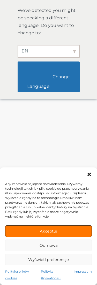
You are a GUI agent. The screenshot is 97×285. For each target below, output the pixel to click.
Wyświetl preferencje (48, 259)
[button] (89, 173)
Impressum (83, 271)
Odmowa (49, 245)
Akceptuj (48, 231)
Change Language (49, 81)
